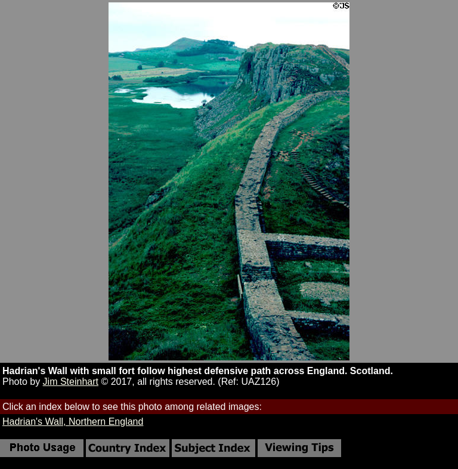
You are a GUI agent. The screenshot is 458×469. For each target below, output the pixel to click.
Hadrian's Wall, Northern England (72, 421)
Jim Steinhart (70, 382)
